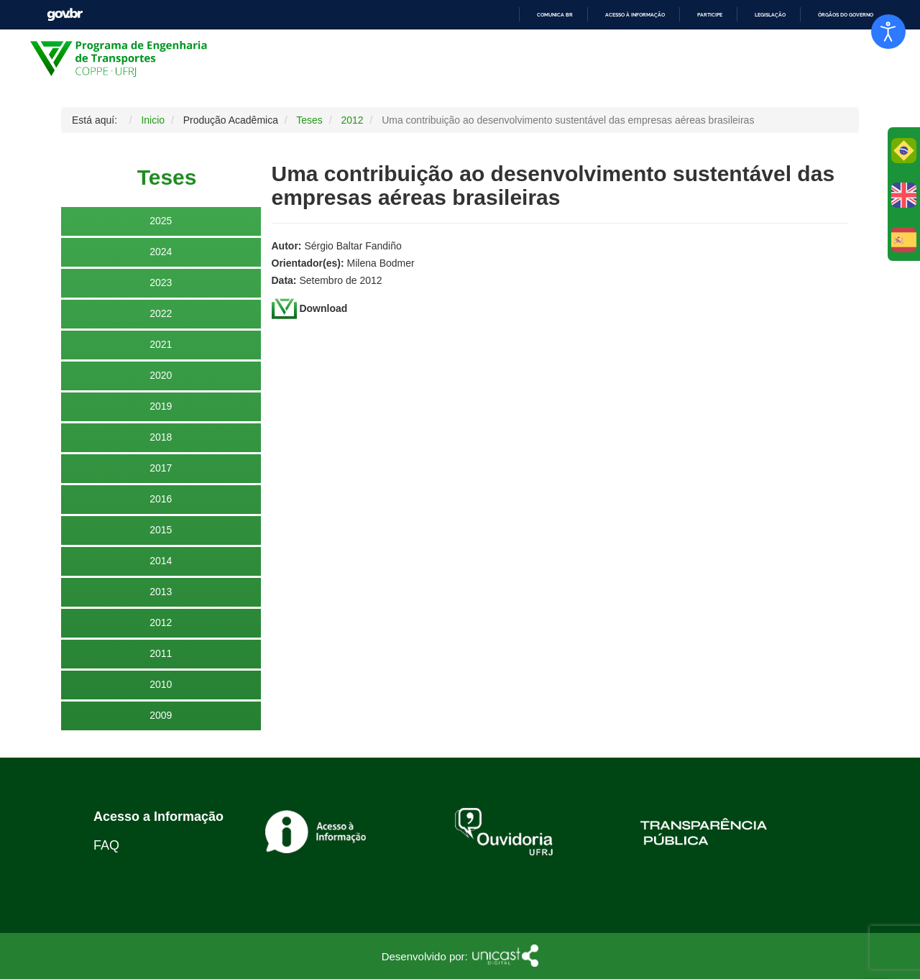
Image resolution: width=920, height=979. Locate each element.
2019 (161, 406)
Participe (709, 15)
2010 (161, 684)
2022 (161, 313)
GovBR (65, 15)
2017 (161, 468)
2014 (161, 560)
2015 (161, 530)
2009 (161, 715)
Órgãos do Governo (845, 15)
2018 (161, 437)
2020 (161, 375)
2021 (161, 344)
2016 (161, 499)
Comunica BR (555, 15)
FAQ (106, 845)
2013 (161, 591)
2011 (161, 653)
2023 (161, 282)
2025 (161, 220)
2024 (161, 251)
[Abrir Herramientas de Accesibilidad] (888, 31)
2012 (161, 622)
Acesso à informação (635, 15)
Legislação (770, 15)
